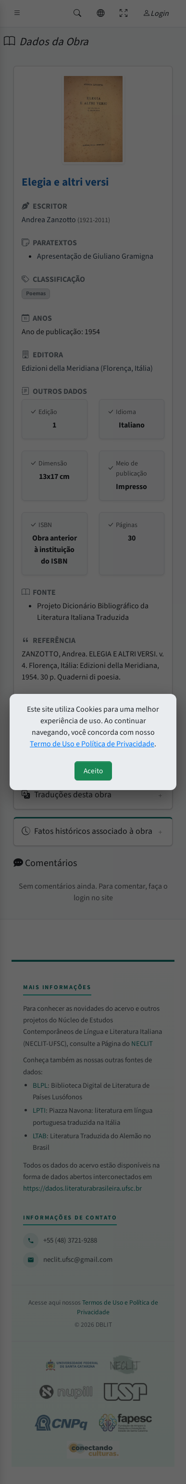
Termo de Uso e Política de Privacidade (92, 744)
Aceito (93, 771)
